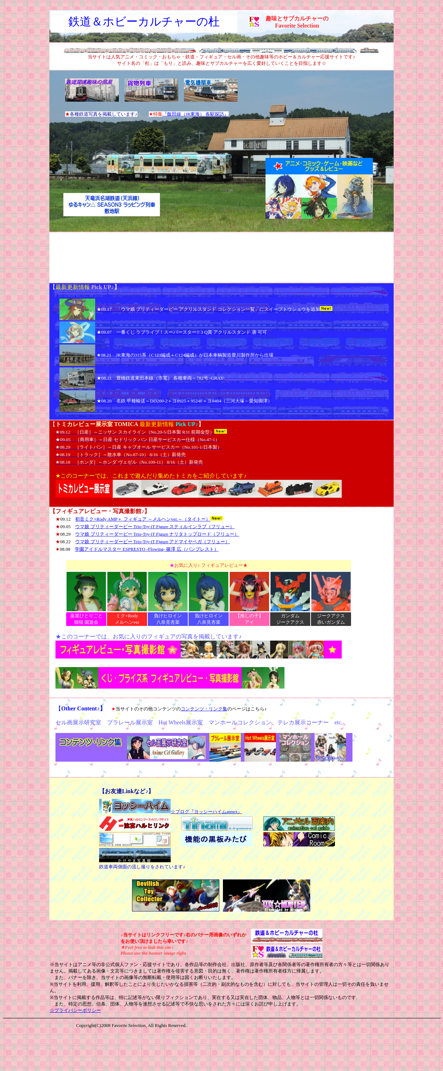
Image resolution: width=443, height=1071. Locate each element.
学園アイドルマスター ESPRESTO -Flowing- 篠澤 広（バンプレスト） (146, 549)
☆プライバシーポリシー (75, 1010)
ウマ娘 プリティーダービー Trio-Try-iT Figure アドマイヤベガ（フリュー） (152, 541)
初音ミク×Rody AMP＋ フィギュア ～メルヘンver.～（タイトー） (142, 519)
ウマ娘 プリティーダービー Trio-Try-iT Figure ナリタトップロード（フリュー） (157, 534)
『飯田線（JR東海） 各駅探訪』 (195, 114)
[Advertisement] (221, 257)
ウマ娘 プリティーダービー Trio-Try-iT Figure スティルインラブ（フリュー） (154, 526)
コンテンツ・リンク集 (204, 708)
